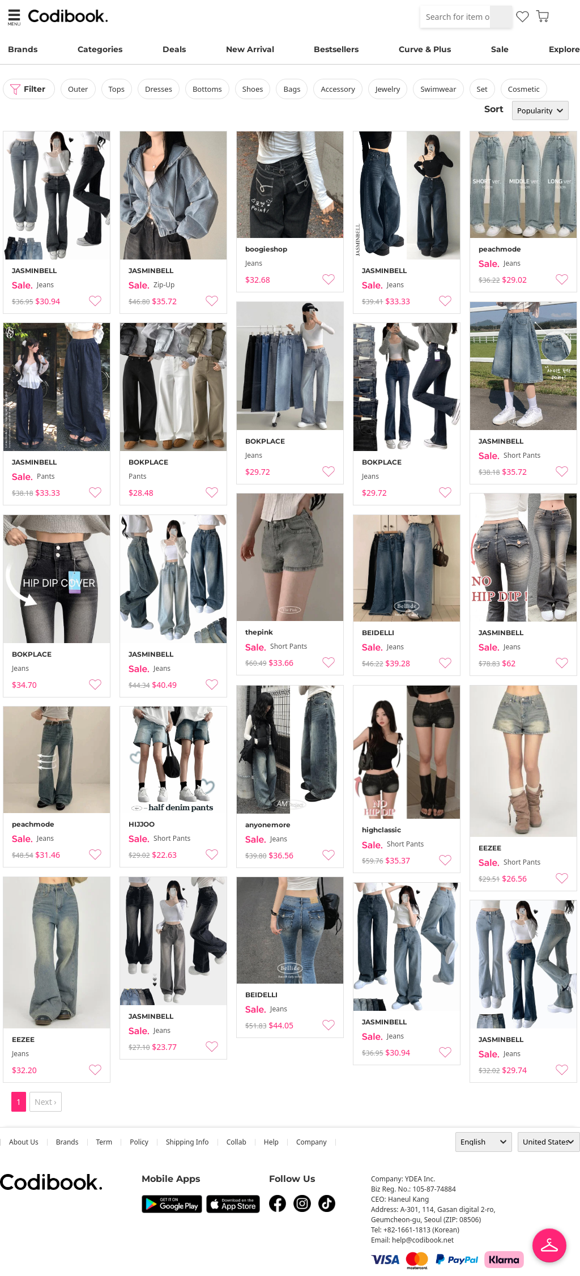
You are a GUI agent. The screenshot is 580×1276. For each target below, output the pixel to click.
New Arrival (250, 49)
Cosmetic (524, 89)
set (482, 89)
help (271, 1142)
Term (104, 1142)
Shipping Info (187, 1142)
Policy (139, 1142)
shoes (252, 89)
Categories (100, 49)
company (311, 1142)
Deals (174, 49)
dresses (158, 89)
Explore (564, 49)
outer (78, 89)
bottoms (207, 89)
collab (236, 1142)
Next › (46, 1101)
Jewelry (388, 89)
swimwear (439, 89)
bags (292, 89)
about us (24, 1142)
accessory (338, 89)
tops (117, 89)
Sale (500, 49)
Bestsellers (336, 49)
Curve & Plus (425, 49)
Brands (22, 49)
